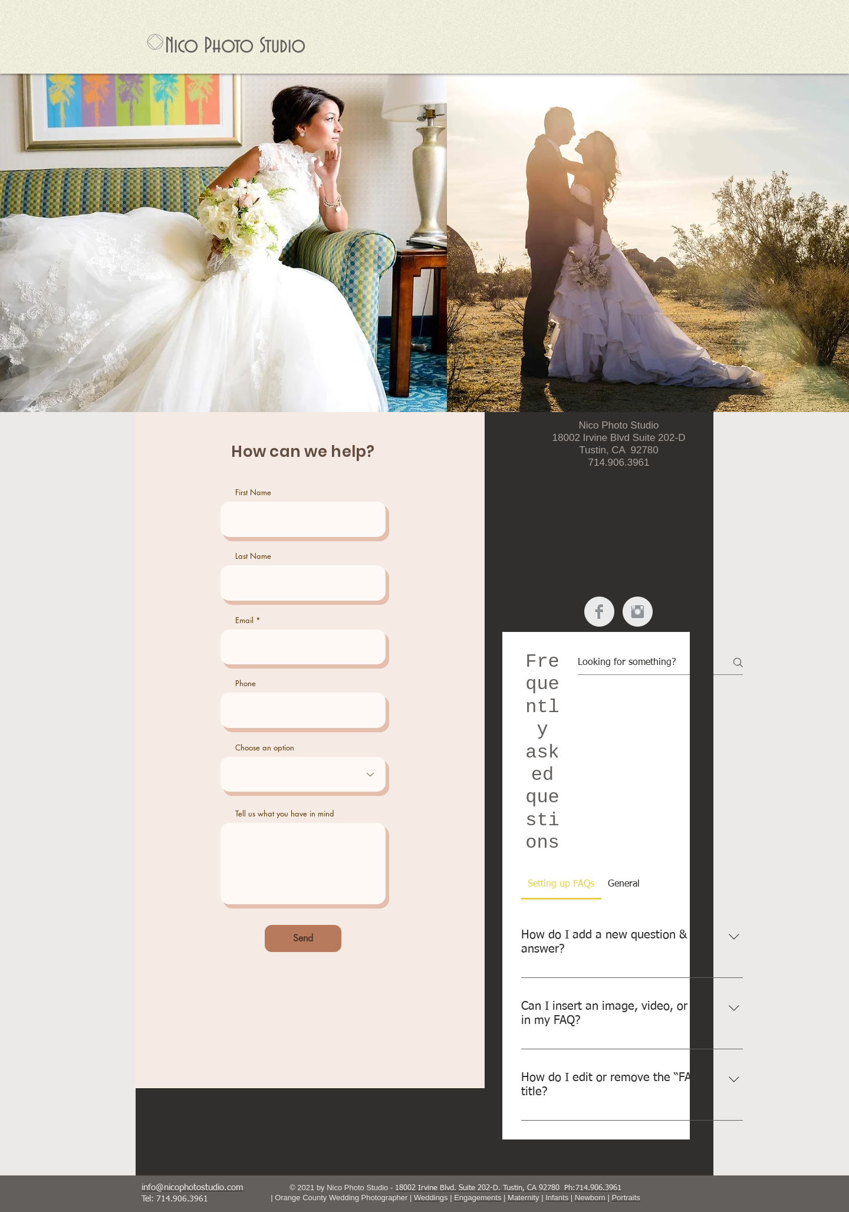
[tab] (561, 884)
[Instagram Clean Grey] (638, 612)
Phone (245, 683)
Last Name (253, 556)
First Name (253, 492)
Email (244, 620)
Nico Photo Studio (235, 46)
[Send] (303, 938)
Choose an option (264, 748)
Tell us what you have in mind (284, 814)
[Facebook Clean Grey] (599, 612)
